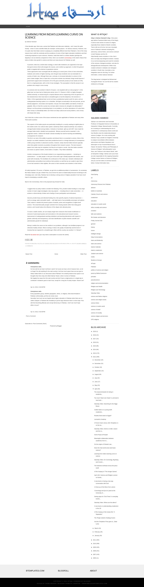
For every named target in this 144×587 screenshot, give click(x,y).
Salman (93, 121)
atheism (93, 187)
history (93, 227)
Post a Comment (31, 316)
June (96, 381)
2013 (94, 353)
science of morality (96, 313)
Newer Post (29, 254)
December (98, 360)
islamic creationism (96, 250)
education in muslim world (98, 204)
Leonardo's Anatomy (100, 419)
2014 (94, 349)
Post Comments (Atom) (39, 323)
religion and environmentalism (99, 283)
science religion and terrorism (99, 316)
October (97, 367)
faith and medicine (96, 214)
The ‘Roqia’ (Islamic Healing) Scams (104, 518)
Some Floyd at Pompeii (101, 434)
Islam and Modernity (97, 240)
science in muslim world (98, 306)
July (96, 378)
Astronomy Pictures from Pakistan (101, 184)
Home (28, 26)
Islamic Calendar (96, 247)
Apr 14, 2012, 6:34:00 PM (37, 287)
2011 (94, 540)
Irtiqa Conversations (97, 237)
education (94, 201)
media (92, 257)
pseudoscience (95, 280)
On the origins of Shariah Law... (103, 444)
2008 (94, 551)
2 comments (29, 245)
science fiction (95, 303)
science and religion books (98, 299)
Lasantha (76, 583)
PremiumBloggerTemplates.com (94, 583)
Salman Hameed (81, 243)
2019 (94, 331)
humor (93, 230)
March (96, 528)
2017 (94, 338)
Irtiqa (70, 581)
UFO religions (95, 319)
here (108, 163)
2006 (94, 558)
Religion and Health (96, 286)
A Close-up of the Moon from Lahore (104, 487)
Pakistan (34, 243)
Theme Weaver (50, 583)
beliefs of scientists (96, 191)
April (96, 389)
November (98, 363)
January (97, 535)
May (96, 385)
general (93, 224)
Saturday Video (95, 293)
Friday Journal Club (96, 220)
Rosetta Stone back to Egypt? (102, 415)
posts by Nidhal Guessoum (98, 273)
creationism (94, 197)
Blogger (59, 326)
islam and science (96, 243)
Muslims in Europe (96, 260)
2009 (94, 547)
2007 (94, 554)
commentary (68, 58)
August (97, 374)
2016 (94, 342)
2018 (94, 335)
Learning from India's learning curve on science (54, 36)
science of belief (95, 309)
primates (93, 276)
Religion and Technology (98, 290)
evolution (93, 210)
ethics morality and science (99, 207)
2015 (94, 346)
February (97, 532)
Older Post (83, 254)
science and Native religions (99, 296)
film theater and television (98, 217)
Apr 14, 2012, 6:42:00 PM (37, 311)
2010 (94, 543)
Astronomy (94, 181)
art (91, 177)
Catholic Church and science (99, 194)
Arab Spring (94, 174)
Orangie (101, 84)
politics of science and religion (47, 243)
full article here (35, 234)
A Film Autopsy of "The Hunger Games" (105, 471)
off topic (93, 263)
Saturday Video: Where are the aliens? (105, 502)
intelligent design (96, 233)
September (98, 370)
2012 (94, 357)
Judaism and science (97, 253)
